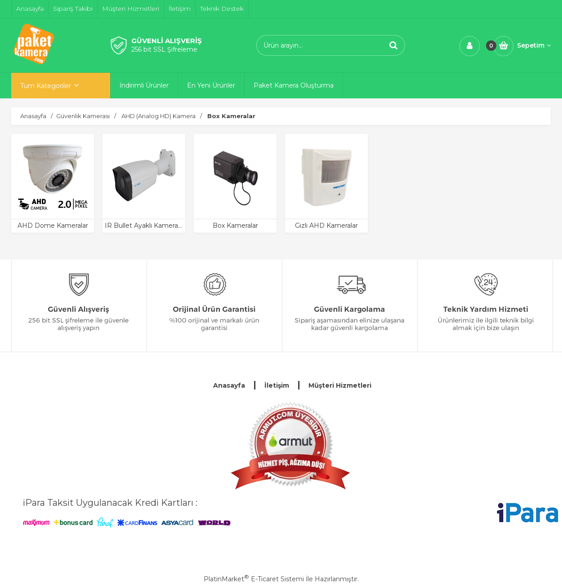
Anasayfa (229, 385)
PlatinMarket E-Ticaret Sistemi (254, 579)
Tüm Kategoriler (45, 86)
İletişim (276, 385)
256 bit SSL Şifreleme (164, 49)
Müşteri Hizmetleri (339, 385)
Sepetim (534, 45)
